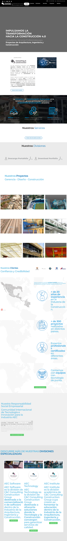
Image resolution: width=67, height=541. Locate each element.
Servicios (45, 3)
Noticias (58, 3)
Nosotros (32, 3)
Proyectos (52, 3)
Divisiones (38, 3)
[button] (46, 62)
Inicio (26, 3)
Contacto (27, 5)
